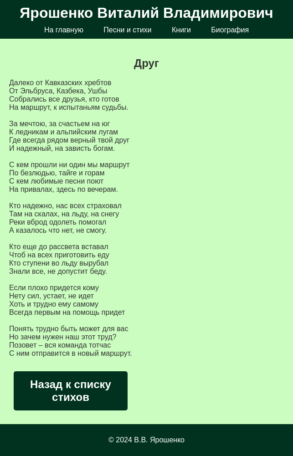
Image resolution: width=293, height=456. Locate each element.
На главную (63, 30)
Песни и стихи (127, 30)
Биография (230, 30)
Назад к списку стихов (70, 390)
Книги (181, 30)
